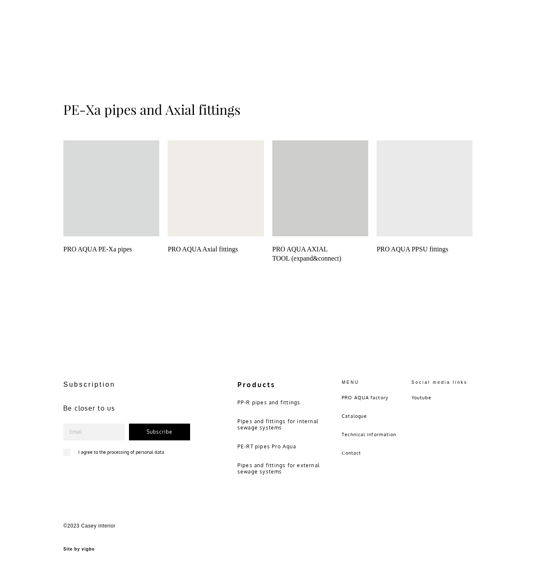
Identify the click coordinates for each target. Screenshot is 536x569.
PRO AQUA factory (365, 398)
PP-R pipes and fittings (269, 402)
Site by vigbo (79, 549)
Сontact (351, 453)
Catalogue (354, 416)
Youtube (422, 398)
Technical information (369, 434)
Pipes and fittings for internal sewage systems (277, 424)
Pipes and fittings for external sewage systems (278, 468)
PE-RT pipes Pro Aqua (266, 446)
